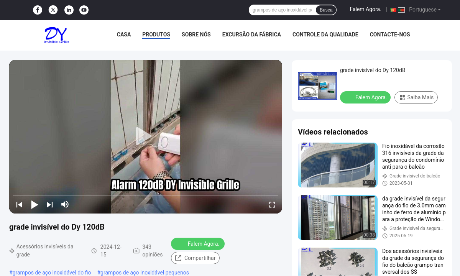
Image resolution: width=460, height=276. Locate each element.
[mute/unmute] (65, 204)
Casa (124, 34)
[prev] (19, 204)
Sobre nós (196, 34)
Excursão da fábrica (251, 34)
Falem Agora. (365, 9)
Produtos (156, 34)
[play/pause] (34, 204)
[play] (145, 136)
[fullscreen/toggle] (272, 204)
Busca (326, 10)
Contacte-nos (390, 34)
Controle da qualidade (325, 34)
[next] (50, 204)
